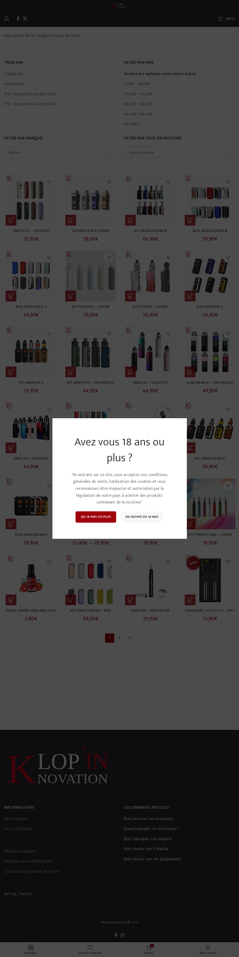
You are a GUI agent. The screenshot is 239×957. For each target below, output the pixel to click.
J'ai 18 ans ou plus (96, 517)
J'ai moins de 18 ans (142, 517)
